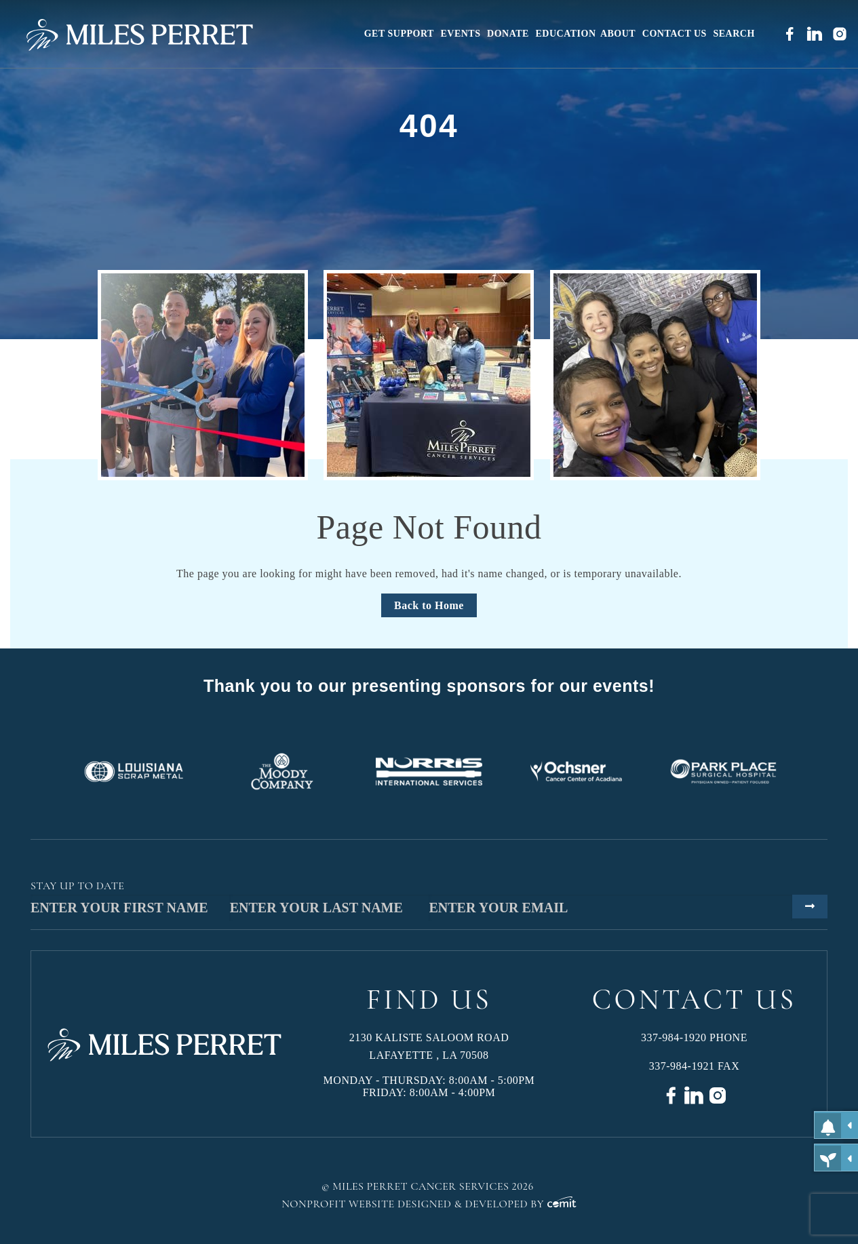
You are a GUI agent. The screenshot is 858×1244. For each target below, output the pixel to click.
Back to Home (429, 605)
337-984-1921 (682, 1066)
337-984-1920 (674, 1037)
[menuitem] (400, 34)
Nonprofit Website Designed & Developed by (429, 1204)
